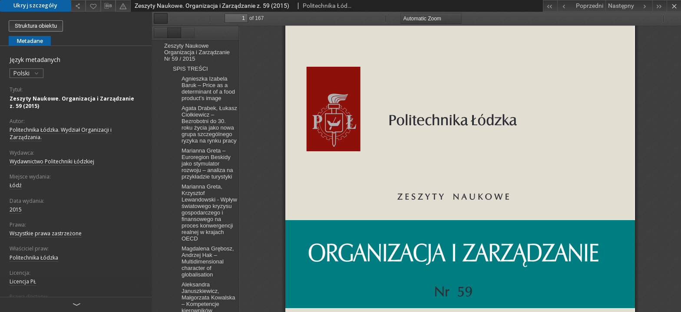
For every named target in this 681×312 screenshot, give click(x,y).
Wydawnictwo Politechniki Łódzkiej (52, 161)
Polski (26, 73)
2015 (16, 209)
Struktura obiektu (36, 26)
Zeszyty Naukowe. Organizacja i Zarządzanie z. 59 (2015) (72, 102)
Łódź (16, 185)
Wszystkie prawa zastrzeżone (46, 233)
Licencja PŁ (23, 281)
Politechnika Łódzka (34, 257)
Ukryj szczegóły (35, 5)
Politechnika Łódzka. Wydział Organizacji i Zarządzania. (61, 133)
